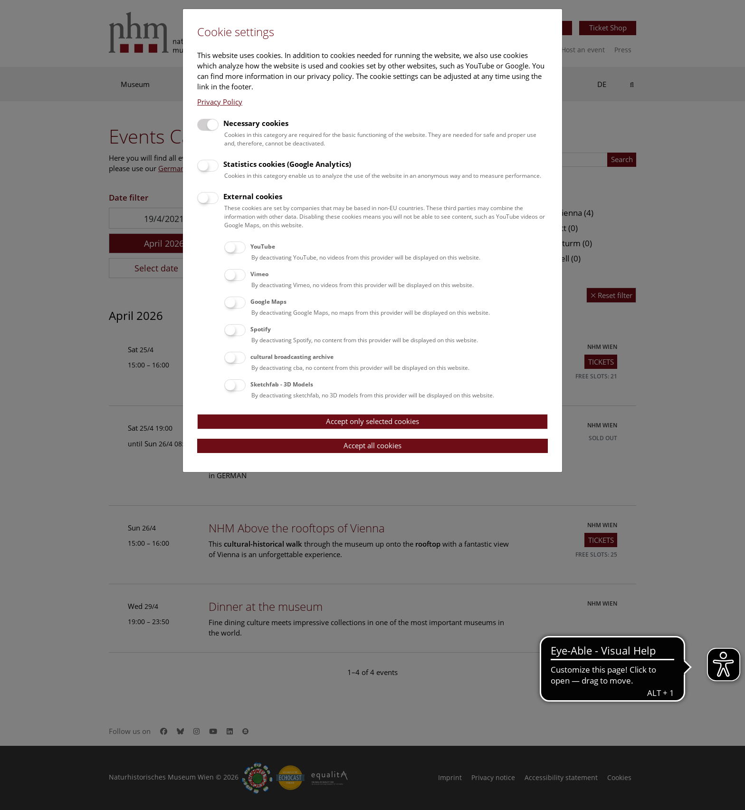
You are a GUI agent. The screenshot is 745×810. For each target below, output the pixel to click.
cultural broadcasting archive (292, 357)
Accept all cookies (372, 445)
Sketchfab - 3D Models (281, 384)
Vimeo (259, 274)
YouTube (262, 246)
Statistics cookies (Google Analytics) (287, 164)
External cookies (252, 196)
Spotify (260, 329)
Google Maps (268, 302)
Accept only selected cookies (372, 421)
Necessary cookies (255, 123)
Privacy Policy (219, 101)
